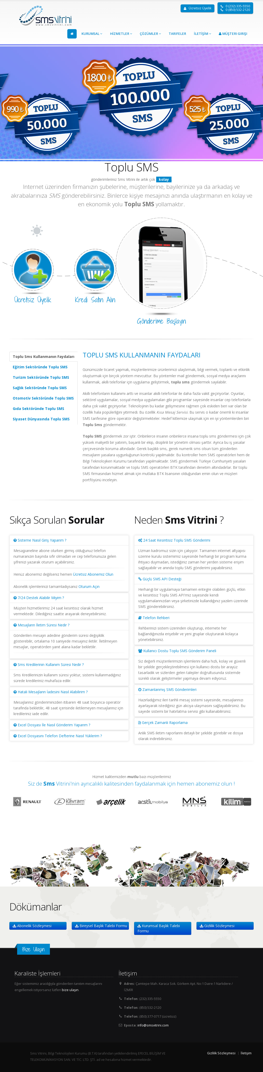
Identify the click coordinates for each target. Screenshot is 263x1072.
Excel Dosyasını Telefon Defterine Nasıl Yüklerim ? (58, 735)
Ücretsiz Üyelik (197, 8)
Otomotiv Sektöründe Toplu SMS (43, 398)
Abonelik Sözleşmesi (32, 925)
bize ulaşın (70, 990)
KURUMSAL (91, 33)
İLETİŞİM (202, 33)
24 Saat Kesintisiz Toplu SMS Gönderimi (174, 540)
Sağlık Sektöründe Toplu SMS (40, 387)
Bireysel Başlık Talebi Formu (101, 925)
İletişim (246, 1053)
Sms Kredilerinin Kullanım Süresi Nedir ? (49, 664)
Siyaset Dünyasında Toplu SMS (41, 418)
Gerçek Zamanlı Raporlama (163, 722)
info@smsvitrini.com (153, 1025)
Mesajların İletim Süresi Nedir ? (41, 624)
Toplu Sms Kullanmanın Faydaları (43, 356)
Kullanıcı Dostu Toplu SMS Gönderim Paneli (177, 650)
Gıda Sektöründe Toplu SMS (38, 408)
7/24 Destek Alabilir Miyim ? (39, 597)
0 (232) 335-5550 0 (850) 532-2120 (235, 8)
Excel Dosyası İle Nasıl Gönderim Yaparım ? (52, 724)
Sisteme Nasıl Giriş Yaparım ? (40, 540)
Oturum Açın (89, 586)
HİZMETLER (121, 33)
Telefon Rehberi (153, 617)
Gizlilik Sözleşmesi (217, 925)
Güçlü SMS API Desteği (159, 578)
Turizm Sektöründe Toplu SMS (41, 377)
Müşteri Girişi (233, 33)
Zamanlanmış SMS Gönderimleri (167, 689)
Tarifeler (177, 33)
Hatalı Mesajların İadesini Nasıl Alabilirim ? (51, 691)
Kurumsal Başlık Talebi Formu (158, 928)
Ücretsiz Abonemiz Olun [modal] (93, 574)
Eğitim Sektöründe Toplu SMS (40, 366)
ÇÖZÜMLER (150, 33)
